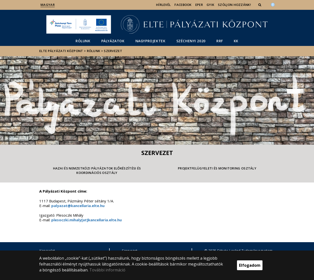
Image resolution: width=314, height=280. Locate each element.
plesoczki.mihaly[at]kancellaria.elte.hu (86, 219)
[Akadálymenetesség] (273, 4)
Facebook (182, 4)
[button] (260, 4)
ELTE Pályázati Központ (61, 51)
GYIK (210, 4)
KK (236, 41)
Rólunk (83, 41)
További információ (107, 270)
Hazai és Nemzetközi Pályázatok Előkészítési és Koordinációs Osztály (97, 170)
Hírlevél (163, 4)
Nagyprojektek (150, 41)
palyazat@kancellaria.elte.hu (78, 205)
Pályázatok (113, 41)
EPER (199, 4)
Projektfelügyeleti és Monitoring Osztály (217, 168)
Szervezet (113, 51)
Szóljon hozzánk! (234, 4)
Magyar (47, 4)
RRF (219, 41)
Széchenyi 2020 (191, 41)
